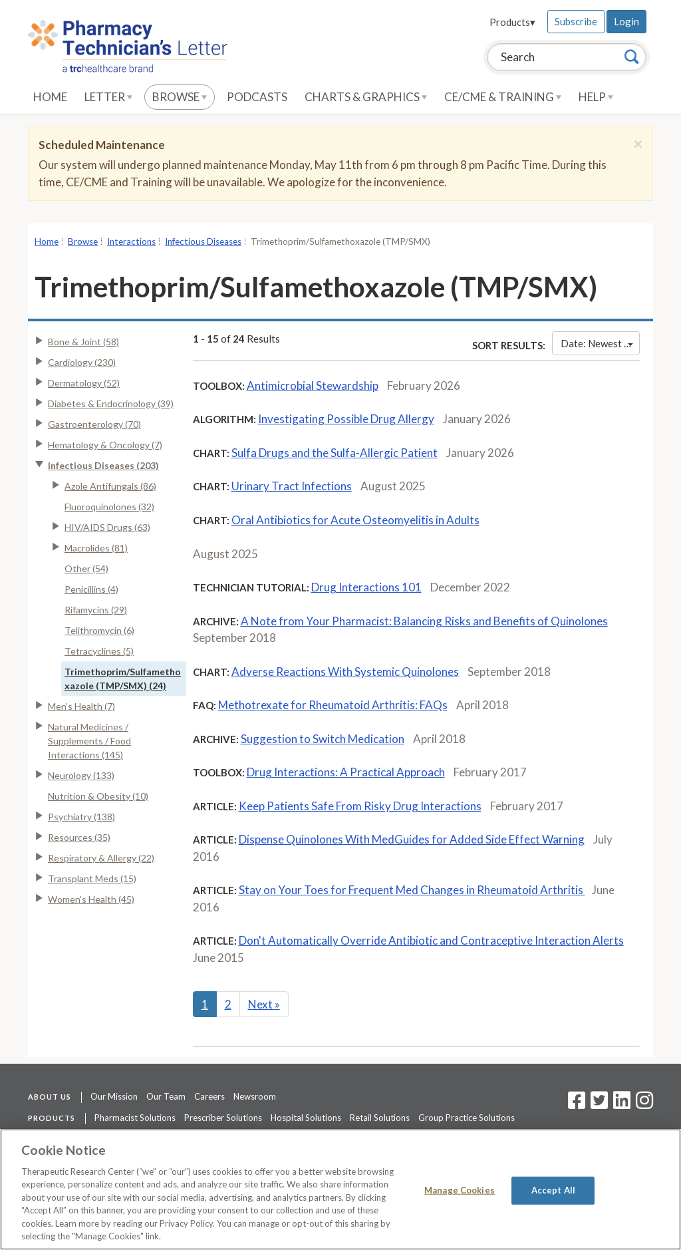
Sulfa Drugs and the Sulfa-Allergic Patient (334, 453)
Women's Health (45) (91, 899)
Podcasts (257, 97)
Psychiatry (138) (81, 816)
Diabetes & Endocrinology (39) (111, 403)
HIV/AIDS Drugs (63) (107, 527)
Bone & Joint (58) (83, 341)
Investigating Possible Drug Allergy (346, 419)
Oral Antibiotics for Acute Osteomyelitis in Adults (355, 520)
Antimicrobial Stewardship (312, 385)
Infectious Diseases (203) (103, 465)
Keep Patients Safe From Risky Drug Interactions (360, 806)
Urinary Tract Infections (291, 486)
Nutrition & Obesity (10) (98, 796)
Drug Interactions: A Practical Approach (346, 772)
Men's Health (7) (81, 706)
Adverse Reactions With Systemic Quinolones (345, 672)
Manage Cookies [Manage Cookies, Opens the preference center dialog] (459, 1190)
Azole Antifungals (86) (110, 486)
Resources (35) (79, 837)
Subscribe (576, 21)
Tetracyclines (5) (99, 651)
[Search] (631, 56)
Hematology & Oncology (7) (105, 444)
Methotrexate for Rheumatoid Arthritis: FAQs (333, 705)
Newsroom (254, 1096)
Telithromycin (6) (99, 630)
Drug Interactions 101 (366, 587)
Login (626, 21)
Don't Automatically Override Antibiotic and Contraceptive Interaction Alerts (431, 940)
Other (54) (86, 568)
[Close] (638, 143)
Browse (179, 97)
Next (264, 1004)
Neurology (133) (81, 775)
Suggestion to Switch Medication (322, 739)
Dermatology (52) (84, 383)
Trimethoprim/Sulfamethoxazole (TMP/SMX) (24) (123, 678)
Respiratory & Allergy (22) (101, 857)
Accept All (553, 1190)
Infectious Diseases (203, 241)
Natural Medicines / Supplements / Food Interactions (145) (89, 740)
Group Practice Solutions (466, 1117)
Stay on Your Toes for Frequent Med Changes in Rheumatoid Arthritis (412, 890)
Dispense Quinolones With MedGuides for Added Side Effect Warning (412, 839)
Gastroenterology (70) (94, 424)
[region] (340, 1189)
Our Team (166, 1096)
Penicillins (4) (91, 589)
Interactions (131, 241)
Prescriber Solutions (223, 1117)
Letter (108, 97)
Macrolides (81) (96, 547)
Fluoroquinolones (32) (109, 506)
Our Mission (114, 1096)
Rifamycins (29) (96, 609)
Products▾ (512, 22)
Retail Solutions (380, 1117)
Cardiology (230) (82, 362)
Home (50, 97)
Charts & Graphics (366, 97)
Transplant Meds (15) (92, 878)
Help (596, 97)
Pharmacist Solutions (135, 1117)
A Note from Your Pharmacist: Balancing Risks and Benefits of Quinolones (424, 621)
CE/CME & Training (502, 97)
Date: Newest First (600, 343)
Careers (209, 1096)
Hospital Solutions (306, 1117)
